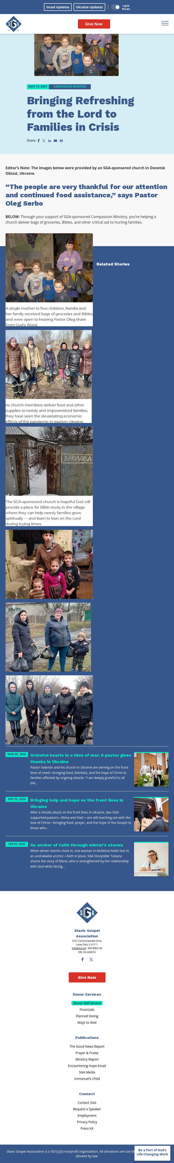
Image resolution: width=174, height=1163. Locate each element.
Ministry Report (86, 1059)
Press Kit (86, 1128)
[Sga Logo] (14, 24)
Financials (87, 1009)
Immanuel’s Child (87, 1078)
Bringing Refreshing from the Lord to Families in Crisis (80, 114)
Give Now (94, 23)
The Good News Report (87, 1046)
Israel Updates (57, 7)
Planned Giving (87, 1016)
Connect (87, 1094)
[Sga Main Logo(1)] (87, 912)
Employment (87, 1115)
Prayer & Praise (87, 1053)
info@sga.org (79, 948)
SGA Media (87, 1072)
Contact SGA (87, 1102)
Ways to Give (87, 1022)
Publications (87, 1037)
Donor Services (87, 994)
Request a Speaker (87, 1109)
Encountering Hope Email (87, 1066)
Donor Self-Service (87, 1003)
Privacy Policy (87, 1122)
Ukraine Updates (89, 7)
